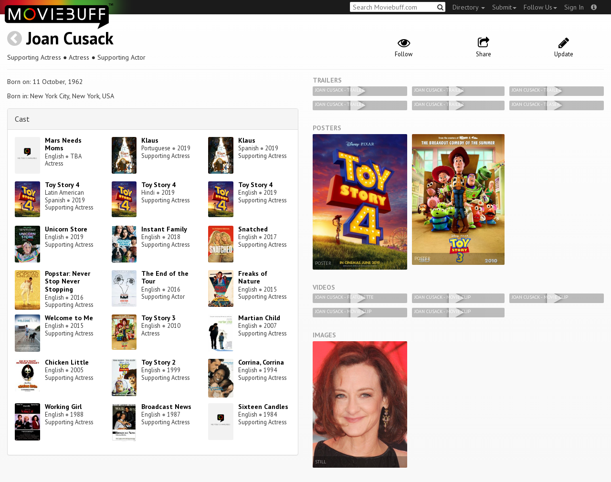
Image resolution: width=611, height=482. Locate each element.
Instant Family (164, 229)
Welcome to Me (69, 318)
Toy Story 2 (158, 362)
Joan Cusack (70, 38)
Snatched (253, 229)
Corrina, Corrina (261, 362)
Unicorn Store (66, 229)
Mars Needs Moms (63, 144)
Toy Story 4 (62, 184)
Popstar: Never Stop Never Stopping (67, 281)
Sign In (574, 7)
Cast (22, 119)
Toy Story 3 (158, 318)
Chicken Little (67, 362)
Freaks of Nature (252, 277)
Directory (469, 7)
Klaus (149, 140)
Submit (504, 7)
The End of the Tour (165, 277)
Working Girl (63, 406)
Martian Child (259, 318)
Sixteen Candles (263, 406)
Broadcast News (166, 406)
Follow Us (540, 7)
